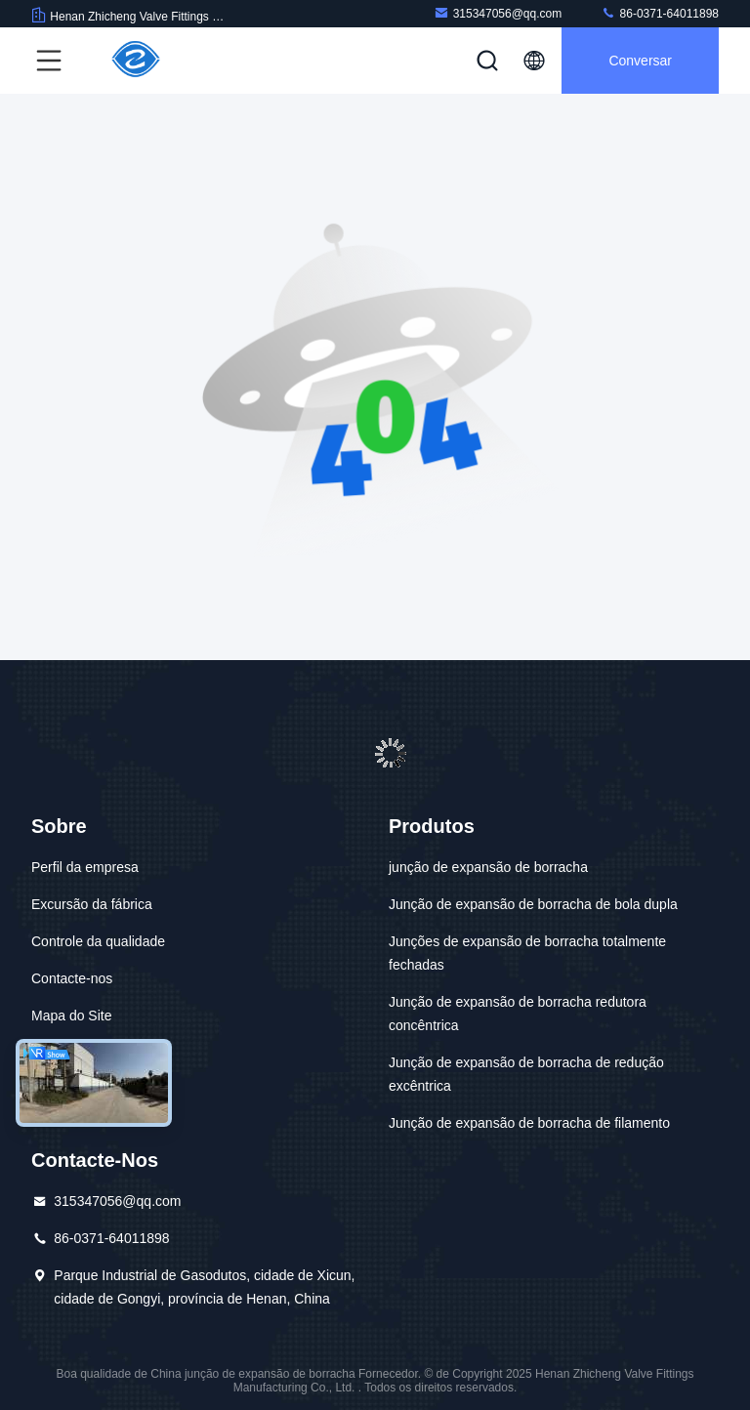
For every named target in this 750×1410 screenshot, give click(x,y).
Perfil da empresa (85, 867)
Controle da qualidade (98, 941)
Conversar (640, 60)
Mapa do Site (71, 1015)
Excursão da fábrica (91, 904)
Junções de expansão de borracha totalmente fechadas (527, 953)
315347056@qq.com (498, 13)
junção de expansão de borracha (488, 867)
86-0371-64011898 (660, 13)
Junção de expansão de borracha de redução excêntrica (526, 1074)
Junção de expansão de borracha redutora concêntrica (517, 1013)
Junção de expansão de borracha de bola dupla (533, 904)
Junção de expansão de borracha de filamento (529, 1123)
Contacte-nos (71, 978)
